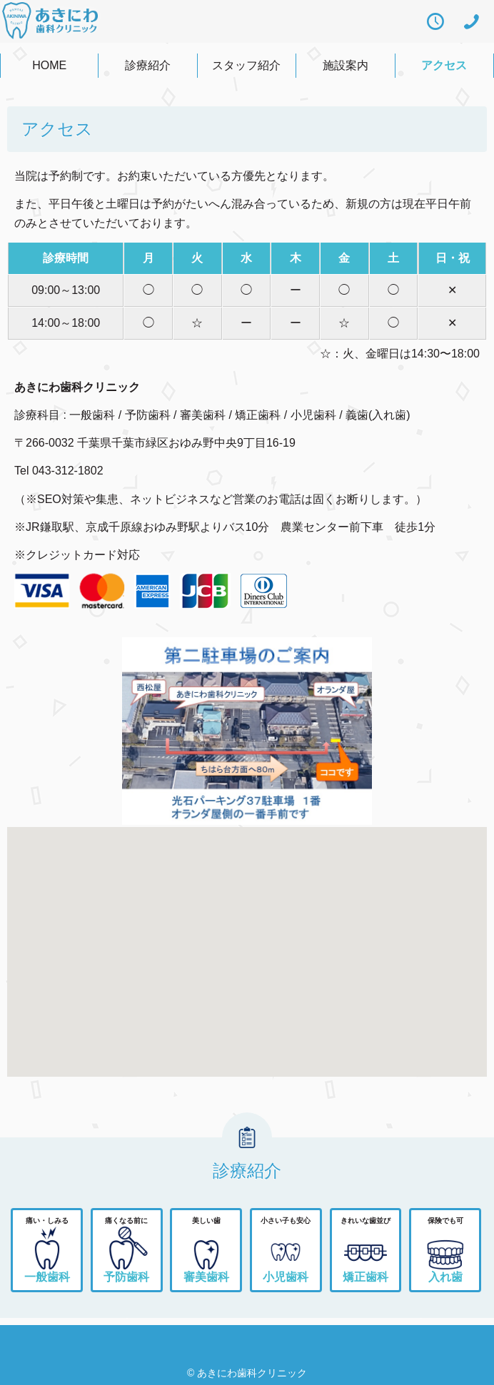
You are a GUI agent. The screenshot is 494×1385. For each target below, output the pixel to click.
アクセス (444, 65)
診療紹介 (148, 65)
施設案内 (345, 65)
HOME (49, 65)
